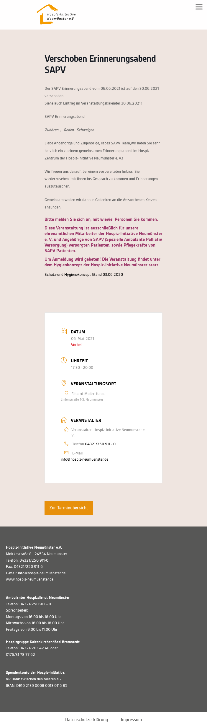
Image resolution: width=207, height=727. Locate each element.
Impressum (131, 719)
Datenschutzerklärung (86, 719)
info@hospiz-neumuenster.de (84, 459)
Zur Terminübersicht (68, 508)
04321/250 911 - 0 (100, 444)
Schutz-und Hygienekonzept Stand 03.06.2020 (84, 274)
